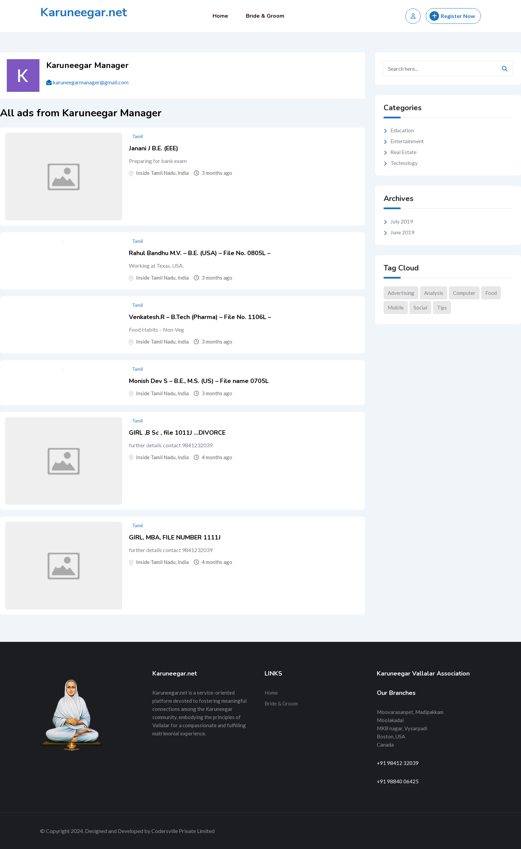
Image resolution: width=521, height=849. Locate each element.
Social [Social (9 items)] (420, 307)
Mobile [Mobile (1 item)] (396, 307)
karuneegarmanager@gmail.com (91, 82)
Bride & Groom (265, 16)
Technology (404, 163)
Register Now (452, 16)
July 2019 (401, 221)
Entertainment (407, 141)
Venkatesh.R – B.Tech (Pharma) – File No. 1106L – (200, 317)
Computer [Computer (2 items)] (464, 293)
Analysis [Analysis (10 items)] (433, 293)
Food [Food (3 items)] (491, 293)
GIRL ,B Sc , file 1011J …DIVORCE (177, 433)
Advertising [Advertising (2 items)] (401, 293)
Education (402, 130)
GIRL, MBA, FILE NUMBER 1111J (175, 537)
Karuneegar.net (83, 12)
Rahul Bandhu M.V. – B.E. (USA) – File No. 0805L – (199, 253)
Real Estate (403, 152)
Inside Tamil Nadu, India (162, 173)
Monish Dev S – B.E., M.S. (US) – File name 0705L (199, 381)
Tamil (137, 136)
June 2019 (402, 232)
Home (220, 16)
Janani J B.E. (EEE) (153, 148)
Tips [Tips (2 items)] (442, 307)
